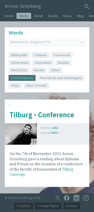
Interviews (19, 63)
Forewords (62, 55)
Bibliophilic (19, 55)
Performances (22, 78)
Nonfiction (19, 70)
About (38, 16)
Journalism (43, 63)
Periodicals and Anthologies (61, 78)
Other (55, 70)
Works (24, 16)
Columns (40, 55)
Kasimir (63, 63)
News (67, 16)
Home (9, 16)
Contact (71, 206)
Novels (39, 70)
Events (53, 16)
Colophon (24, 206)
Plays (15, 85)
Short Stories (36, 85)
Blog (80, 16)
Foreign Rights (48, 206)
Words (16, 32)
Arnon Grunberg (23, 6)
